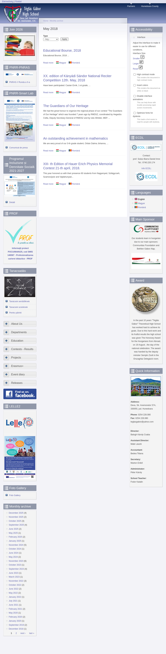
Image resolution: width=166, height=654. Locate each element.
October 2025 (15, 521)
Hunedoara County (150, 6)
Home (45, 21)
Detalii (12, 202)
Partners (131, 6)
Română (74, 63)
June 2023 (13, 573)
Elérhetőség (7, 1)
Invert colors (142, 85)
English (140, 199)
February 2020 (15, 617)
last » (31, 633)
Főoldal (18, 1)
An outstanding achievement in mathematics (75, 138)
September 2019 (16, 625)
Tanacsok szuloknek (18, 307)
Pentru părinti (15, 313)
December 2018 (16, 629)
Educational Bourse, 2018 (62, 50)
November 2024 (16, 545)
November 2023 (16, 561)
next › (23, 633)
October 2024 (15, 549)
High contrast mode (146, 74)
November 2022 (16, 581)
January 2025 (15, 541)
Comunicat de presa (18, 147)
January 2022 (15, 597)
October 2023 (15, 565)
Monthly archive (56, 21)
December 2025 (16, 513)
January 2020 (15, 621)
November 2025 (16, 517)
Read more (48, 63)
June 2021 (13, 605)
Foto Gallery (14, 495)
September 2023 (16, 569)
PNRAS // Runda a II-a (19, 82)
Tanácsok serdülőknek (19, 301)
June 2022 (13, 589)
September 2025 (16, 525)
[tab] (19, 324)
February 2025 (15, 537)
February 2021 (15, 609)
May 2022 (13, 593)
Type (45, 36)
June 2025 (13, 529)
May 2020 (13, 613)
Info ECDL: (146, 168)
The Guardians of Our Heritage (65, 106)
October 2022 (15, 585)
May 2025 (13, 533)
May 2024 (13, 557)
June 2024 (13, 553)
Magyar (61, 63)
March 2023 (14, 577)
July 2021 (13, 601)
